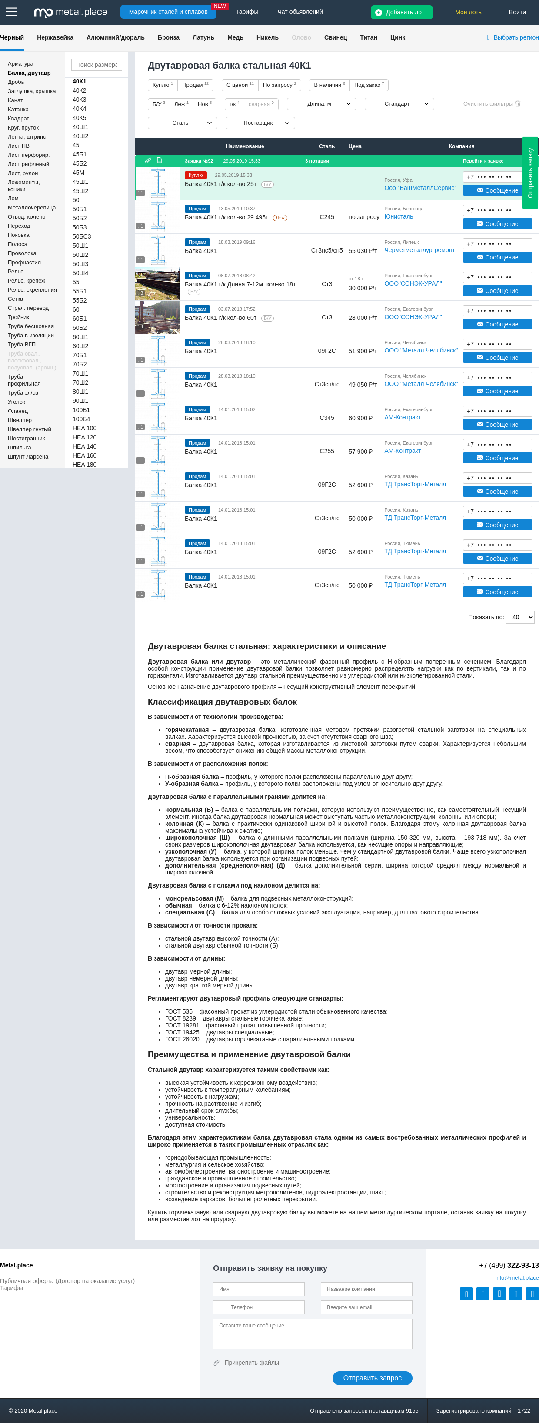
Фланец (18, 411)
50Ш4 (80, 272)
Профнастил (24, 262)
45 (76, 145)
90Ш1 (80, 400)
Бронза (169, 37)
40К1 (80, 81)
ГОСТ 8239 (180, 1018)
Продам (195, 84)
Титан (368, 37)
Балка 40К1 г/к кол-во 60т (221, 317)
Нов (205, 103)
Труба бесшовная (31, 326)
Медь (235, 37)
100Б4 (81, 419)
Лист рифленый (28, 164)
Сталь (181, 123)
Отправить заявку (530, 173)
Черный (12, 37)
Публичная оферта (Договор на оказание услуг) (67, 1280)
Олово (301, 37)
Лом (13, 198)
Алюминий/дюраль (116, 37)
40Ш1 (80, 126)
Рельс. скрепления (32, 289)
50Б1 (80, 209)
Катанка (18, 109)
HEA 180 (84, 464)
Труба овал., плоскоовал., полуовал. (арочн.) (32, 360)
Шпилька (19, 447)
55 (76, 282)
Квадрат (18, 118)
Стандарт (397, 103)
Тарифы (11, 1287)
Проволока (22, 253)
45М (78, 172)
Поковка (19, 235)
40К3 (80, 99)
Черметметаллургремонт (419, 249)
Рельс (15, 271)
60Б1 (80, 318)
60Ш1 (80, 336)
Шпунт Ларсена (28, 456)
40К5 (80, 117)
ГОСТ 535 (179, 1011)
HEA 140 (84, 446)
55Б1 (80, 291)
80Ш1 (80, 391)
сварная (261, 103)
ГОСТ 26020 (182, 1039)
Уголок (16, 402)
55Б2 (80, 300)
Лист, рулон (23, 173)
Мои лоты (469, 12)
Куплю (163, 84)
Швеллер (20, 420)
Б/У (159, 103)
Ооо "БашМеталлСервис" (420, 187)
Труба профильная (24, 380)
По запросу (279, 84)
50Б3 (80, 227)
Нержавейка (55, 37)
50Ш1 (80, 245)
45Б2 (80, 163)
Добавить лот (405, 12)
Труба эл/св (23, 392)
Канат (15, 100)
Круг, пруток (23, 127)
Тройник (18, 317)
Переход (19, 226)
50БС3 (82, 236)
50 (76, 199)
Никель (267, 37)
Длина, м (319, 103)
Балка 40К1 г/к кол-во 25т (221, 183)
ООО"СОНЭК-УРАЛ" (413, 283)
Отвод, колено (27, 216)
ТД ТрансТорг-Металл (415, 484)
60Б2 (80, 327)
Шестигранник (26, 438)
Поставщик (258, 123)
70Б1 (80, 355)
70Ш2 (80, 382)
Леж (181, 103)
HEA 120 (84, 437)
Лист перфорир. (29, 155)
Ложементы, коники (24, 186)
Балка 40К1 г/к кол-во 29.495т (227, 217)
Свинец (335, 37)
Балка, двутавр (29, 73)
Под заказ (369, 84)
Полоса (17, 244)
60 (76, 309)
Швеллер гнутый (29, 429)
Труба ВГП (22, 344)
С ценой (240, 84)
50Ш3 (80, 263)
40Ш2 (80, 136)
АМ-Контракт (402, 417)
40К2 (80, 90)
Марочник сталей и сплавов (168, 11)
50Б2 (80, 218)
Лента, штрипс (27, 136)
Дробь (16, 82)
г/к (235, 103)
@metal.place (517, 1277)
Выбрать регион (516, 37)
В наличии (329, 84)
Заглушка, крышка (32, 91)
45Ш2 (80, 190)
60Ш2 (80, 345)
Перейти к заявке (483, 160)
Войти (517, 12)
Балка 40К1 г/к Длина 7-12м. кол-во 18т (240, 284)
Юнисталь (398, 216)
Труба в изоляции (31, 335)
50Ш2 (80, 254)
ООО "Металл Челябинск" (421, 350)
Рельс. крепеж (26, 280)
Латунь (203, 37)
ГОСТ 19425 (182, 1032)
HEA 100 (84, 428)
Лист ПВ (19, 146)
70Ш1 (80, 373)
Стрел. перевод (28, 308)
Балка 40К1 (201, 250)
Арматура (20, 63)
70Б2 (80, 364)
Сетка (15, 299)
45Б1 (80, 154)
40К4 (80, 108)
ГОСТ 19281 (182, 1025)
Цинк (397, 37)
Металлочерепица (32, 207)
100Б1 (81, 409)
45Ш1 (80, 181)
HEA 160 (84, 455)
